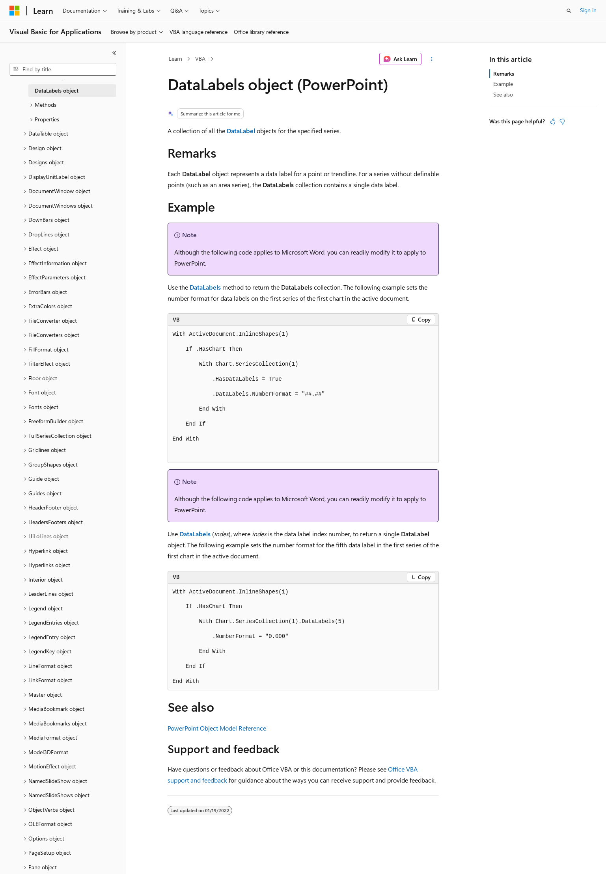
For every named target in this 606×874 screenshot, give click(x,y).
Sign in (588, 10)
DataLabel (241, 130)
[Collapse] (114, 53)
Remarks (503, 73)
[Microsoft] (14, 11)
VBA (200, 58)
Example (503, 83)
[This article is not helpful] (562, 121)
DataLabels (205, 287)
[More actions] (431, 59)
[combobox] (62, 69)
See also (503, 94)
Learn (175, 58)
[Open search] (569, 11)
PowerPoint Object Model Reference (217, 728)
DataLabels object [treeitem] (56, 90)
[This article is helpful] (553, 121)
